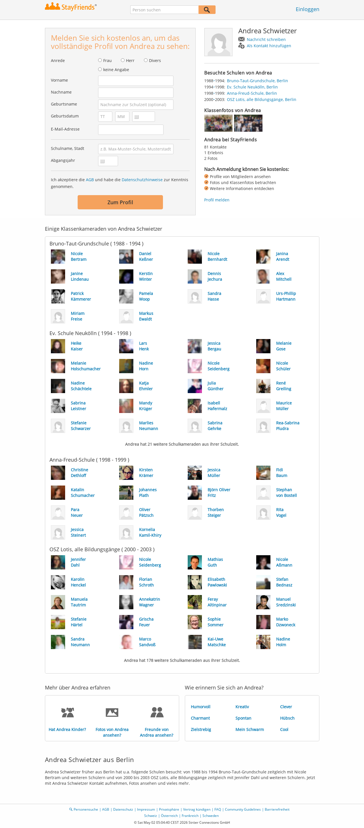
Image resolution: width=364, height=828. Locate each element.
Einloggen (307, 9)
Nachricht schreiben (266, 39)
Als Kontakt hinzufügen (269, 45)
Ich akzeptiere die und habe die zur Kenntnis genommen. (119, 183)
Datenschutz (123, 809)
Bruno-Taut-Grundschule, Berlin (257, 80)
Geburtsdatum (65, 116)
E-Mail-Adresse (65, 129)
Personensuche (86, 809)
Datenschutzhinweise (142, 179)
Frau (107, 60)
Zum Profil (120, 202)
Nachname (61, 92)
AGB (90, 179)
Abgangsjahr (63, 160)
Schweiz (150, 815)
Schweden (210, 815)
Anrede (58, 60)
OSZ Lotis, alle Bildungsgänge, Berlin (261, 99)
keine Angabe (116, 69)
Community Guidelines (243, 809)
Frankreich (190, 815)
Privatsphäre (169, 809)
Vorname (59, 80)
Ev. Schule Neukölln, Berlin (252, 87)
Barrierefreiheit (277, 809)
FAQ (217, 809)
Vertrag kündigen (196, 809)
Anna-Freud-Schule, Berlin (252, 93)
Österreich (169, 815)
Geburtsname (64, 104)
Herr (130, 60)
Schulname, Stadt (67, 148)
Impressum (146, 809)
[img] (218, 123)
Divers (155, 60)
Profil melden (216, 200)
